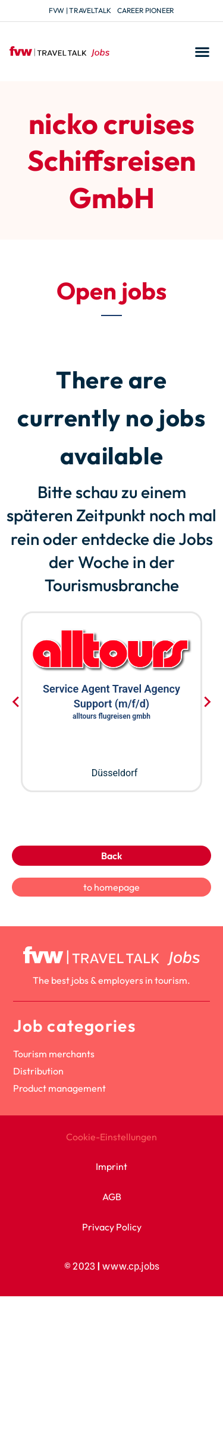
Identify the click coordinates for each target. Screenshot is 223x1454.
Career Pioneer (145, 10)
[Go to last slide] (16, 702)
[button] (201, 51)
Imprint (111, 1166)
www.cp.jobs (130, 1266)
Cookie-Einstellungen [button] (111, 1137)
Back (111, 856)
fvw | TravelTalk (80, 10)
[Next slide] (206, 702)
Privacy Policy (112, 1227)
